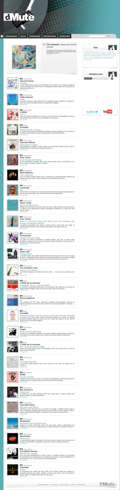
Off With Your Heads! (28, 454)
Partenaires (54, 484)
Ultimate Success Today (30, 238)
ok (112, 78)
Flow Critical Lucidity (29, 145)
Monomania (25, 438)
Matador (110, 58)
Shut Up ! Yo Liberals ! (29, 270)
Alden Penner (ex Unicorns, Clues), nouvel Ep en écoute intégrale (47, 315)
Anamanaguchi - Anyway (30, 130)
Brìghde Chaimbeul (88, 58)
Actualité (86, 52)
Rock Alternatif (87, 59)
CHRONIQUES (11, 36)
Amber (22, 470)
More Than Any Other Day (30, 332)
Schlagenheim (26, 254)
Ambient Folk (102, 55)
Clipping (23, 83)
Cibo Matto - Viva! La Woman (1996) (35, 285)
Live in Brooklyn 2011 (29, 205)
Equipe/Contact (43, 484)
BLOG (23, 36)
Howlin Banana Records (103, 52)
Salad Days (24, 392)
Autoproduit (102, 58)
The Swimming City (28, 362)
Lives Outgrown (26, 175)
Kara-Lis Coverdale (111, 55)
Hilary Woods (87, 55)
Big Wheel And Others (29, 407)
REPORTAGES (50, 36)
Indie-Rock (93, 52)
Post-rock (91, 54)
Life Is (22, 114)
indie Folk (104, 54)
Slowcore (111, 54)
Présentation (64, 484)
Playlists (97, 54)
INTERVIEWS (34, 36)
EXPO (22, 99)
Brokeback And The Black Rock (33, 423)
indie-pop (94, 56)
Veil (21, 190)
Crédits (72, 484)
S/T (21, 300)
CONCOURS (64, 36)
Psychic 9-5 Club (27, 377)
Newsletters (81, 484)
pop (96, 58)
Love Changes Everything (30, 160)
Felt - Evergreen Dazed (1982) (32, 347)
